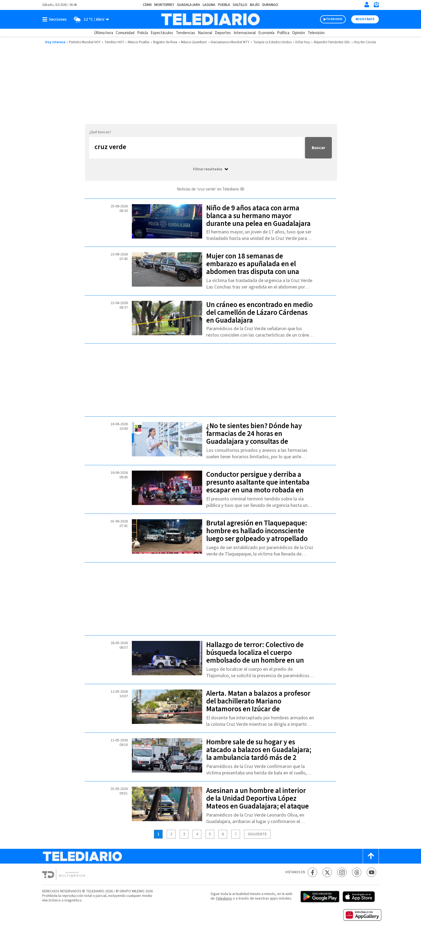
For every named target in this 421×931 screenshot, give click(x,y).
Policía (142, 33)
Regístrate (365, 19)
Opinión (298, 33)
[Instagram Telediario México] (342, 872)
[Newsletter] (376, 5)
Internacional (245, 33)
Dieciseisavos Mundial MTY (230, 42)
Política (283, 33)
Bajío (255, 5)
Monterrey (164, 5)
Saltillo (240, 5)
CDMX (147, 5)
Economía (266, 33)
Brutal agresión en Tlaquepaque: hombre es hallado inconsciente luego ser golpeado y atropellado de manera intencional (257, 535)
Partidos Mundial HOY (85, 42)
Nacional (205, 33)
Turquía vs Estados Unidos (272, 42)
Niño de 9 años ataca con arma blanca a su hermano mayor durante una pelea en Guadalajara (258, 216)
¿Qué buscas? (100, 132)
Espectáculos (162, 33)
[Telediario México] (210, 19)
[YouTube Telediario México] (371, 872)
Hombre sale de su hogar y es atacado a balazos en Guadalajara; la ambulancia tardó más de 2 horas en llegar (258, 754)
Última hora (103, 33)
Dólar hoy (302, 42)
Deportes (223, 33)
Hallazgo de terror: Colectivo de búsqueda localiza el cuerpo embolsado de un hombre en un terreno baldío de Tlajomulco (255, 656)
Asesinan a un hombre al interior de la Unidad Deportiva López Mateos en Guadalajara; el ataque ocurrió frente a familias (257, 802)
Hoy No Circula (365, 42)
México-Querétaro (194, 42)
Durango (270, 5)
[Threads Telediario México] (356, 872)
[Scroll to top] (371, 856)
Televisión (316, 33)
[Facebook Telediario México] (312, 872)
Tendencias (185, 33)
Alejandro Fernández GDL (332, 42)
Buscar (318, 148)
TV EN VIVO (334, 19)
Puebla (224, 5)
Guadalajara (188, 5)
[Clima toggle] (89, 19)
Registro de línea (165, 42)
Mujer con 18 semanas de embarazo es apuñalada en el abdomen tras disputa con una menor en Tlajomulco (252, 268)
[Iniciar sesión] (366, 4)
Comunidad (125, 33)
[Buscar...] (196, 147)
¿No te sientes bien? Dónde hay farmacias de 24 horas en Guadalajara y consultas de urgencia (254, 437)
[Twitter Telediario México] (327, 872)
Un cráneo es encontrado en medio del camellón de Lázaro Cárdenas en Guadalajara (259, 312)
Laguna (209, 5)
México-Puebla (138, 42)
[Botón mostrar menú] (55, 19)
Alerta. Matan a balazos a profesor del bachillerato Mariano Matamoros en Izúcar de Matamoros (258, 705)
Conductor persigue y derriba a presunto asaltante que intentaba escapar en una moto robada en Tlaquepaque (258, 486)
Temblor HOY (114, 42)
